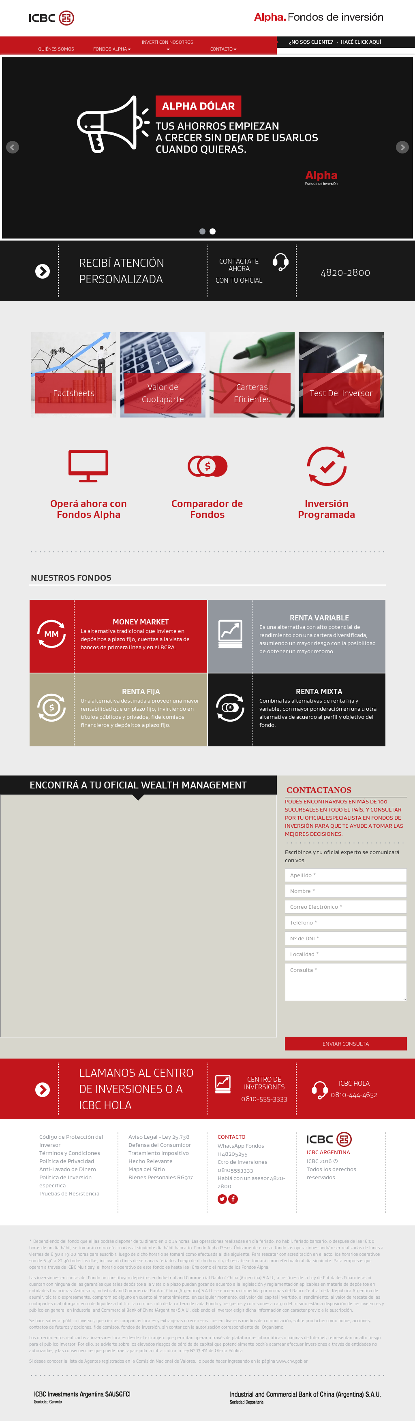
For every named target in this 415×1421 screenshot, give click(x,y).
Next (402, 147)
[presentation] (346, 1019)
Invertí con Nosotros (167, 44)
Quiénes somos (56, 49)
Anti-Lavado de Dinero (67, 1169)
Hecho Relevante (150, 1161)
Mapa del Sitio (146, 1169)
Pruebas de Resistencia (69, 1193)
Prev (12, 147)
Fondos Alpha (112, 49)
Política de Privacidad (66, 1161)
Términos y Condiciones (69, 1153)
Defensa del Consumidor (159, 1144)
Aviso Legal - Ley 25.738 (159, 1136)
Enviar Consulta (346, 1043)
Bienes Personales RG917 (160, 1177)
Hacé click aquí (361, 41)
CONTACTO (223, 49)
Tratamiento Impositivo (158, 1153)
